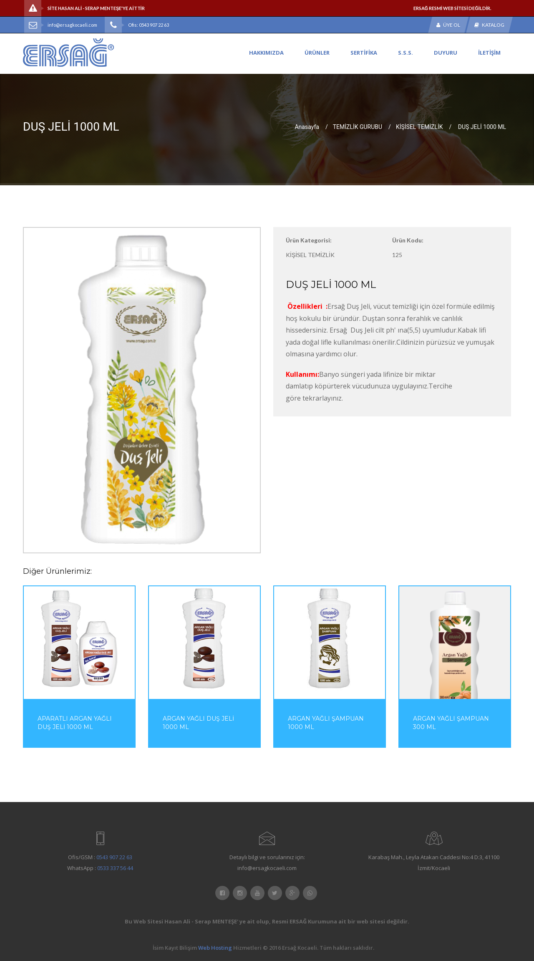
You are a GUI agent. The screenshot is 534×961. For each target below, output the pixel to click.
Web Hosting (215, 947)
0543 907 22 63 (114, 857)
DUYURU (445, 52)
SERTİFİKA (363, 52)
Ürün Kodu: (407, 240)
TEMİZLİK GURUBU (357, 126)
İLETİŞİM (489, 52)
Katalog (489, 25)
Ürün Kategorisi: (309, 240)
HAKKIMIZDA (266, 52)
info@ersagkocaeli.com (72, 25)
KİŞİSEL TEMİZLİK (419, 126)
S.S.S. (405, 52)
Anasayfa (307, 126)
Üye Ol (448, 25)
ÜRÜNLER (317, 52)
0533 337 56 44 (115, 868)
